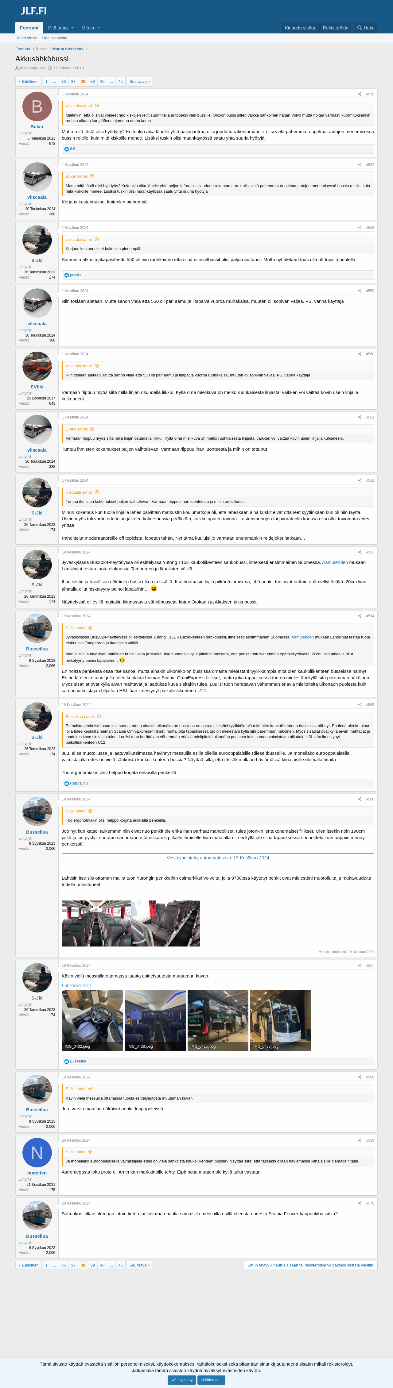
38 (83, 81)
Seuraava (138, 81)
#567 (370, 965)
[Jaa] (360, 94)
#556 (370, 94)
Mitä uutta (58, 27)
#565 (370, 705)
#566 (370, 799)
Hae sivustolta (55, 38)
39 (93, 81)
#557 (370, 165)
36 (63, 81)
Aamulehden (335, 562)
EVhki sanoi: (77, 429)
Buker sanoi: (77, 176)
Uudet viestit (26, 38)
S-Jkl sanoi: (76, 628)
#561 (370, 417)
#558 (370, 228)
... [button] (54, 81)
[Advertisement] (196, 1319)
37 (73, 81)
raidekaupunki (32, 68)
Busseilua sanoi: (80, 716)
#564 (370, 616)
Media (88, 27)
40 (102, 81)
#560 (370, 354)
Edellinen (30, 81)
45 (120, 81)
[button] (72, 27)
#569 (370, 1140)
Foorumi (29, 27)
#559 (370, 291)
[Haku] (366, 27)
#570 (370, 1203)
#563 (370, 552)
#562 (370, 480)
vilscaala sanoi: (79, 105)
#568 (370, 1077)
